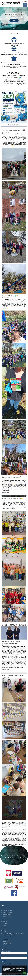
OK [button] (24, 972)
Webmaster (5, 908)
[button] (25, 5)
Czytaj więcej (14, 20)
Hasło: (2, 956)
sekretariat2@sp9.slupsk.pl (8, 936)
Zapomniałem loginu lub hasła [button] (7, 964)
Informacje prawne (7, 914)
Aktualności (5, 928)
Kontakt (4, 925)
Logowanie (24, 1)
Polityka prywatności (7, 916)
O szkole (5, 923)
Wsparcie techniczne (7, 910)
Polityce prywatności (20, 970)
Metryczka (5, 919)
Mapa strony (5, 921)
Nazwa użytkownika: (5, 951)
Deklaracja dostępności (8, 912)
